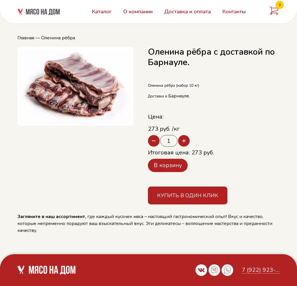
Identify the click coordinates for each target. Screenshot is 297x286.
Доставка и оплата (187, 11)
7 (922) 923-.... (261, 270)
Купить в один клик (187, 195)
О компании (138, 11)
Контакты (234, 11)
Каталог (102, 11)
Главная (25, 38)
